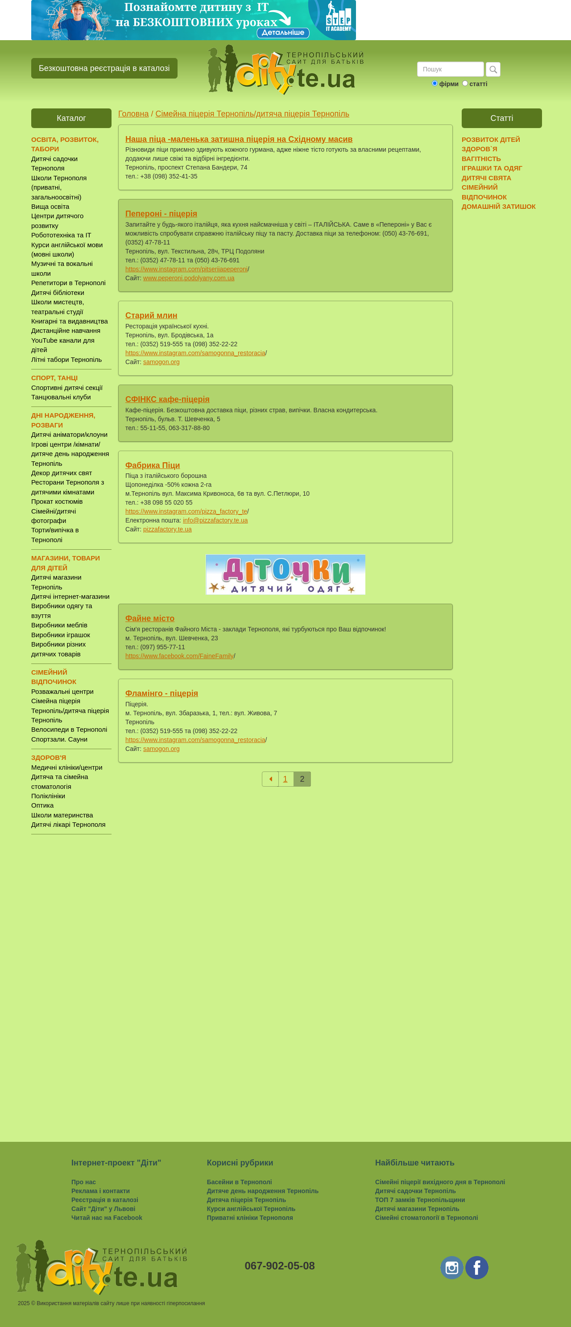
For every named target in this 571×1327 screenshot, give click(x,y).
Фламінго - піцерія (161, 693)
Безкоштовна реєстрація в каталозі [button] (104, 68)
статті (478, 83)
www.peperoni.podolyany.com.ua (188, 278)
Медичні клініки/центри (67, 767)
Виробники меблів (59, 625)
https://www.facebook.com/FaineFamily (179, 655)
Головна (133, 113)
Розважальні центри (62, 691)
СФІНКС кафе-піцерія (167, 399)
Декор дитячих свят (61, 473)
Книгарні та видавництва (69, 321)
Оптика (42, 805)
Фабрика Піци (152, 465)
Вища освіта (50, 206)
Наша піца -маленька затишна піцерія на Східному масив (239, 139)
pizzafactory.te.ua (167, 529)
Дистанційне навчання (65, 330)
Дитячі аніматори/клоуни (69, 434)
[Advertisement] (71, 981)
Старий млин (151, 315)
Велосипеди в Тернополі (69, 729)
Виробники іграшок (60, 635)
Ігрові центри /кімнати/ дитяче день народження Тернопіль (70, 453)
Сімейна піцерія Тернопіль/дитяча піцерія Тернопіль (70, 710)
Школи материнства (62, 815)
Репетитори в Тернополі (68, 282)
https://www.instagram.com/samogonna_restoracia (195, 353)
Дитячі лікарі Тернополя (68, 824)
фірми (449, 83)
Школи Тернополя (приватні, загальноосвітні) (59, 187)
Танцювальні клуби (61, 397)
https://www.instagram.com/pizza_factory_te (186, 511)
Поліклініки (48, 796)
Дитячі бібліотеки (57, 292)
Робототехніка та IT (61, 235)
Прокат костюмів (57, 501)
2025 (24, 1303)
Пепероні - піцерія (161, 213)
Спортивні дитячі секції (67, 387)
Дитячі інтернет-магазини (70, 596)
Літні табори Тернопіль (66, 359)
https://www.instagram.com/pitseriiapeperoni (186, 269)
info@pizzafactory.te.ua (215, 520)
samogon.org (161, 361)
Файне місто (149, 618)
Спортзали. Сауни (59, 739)
